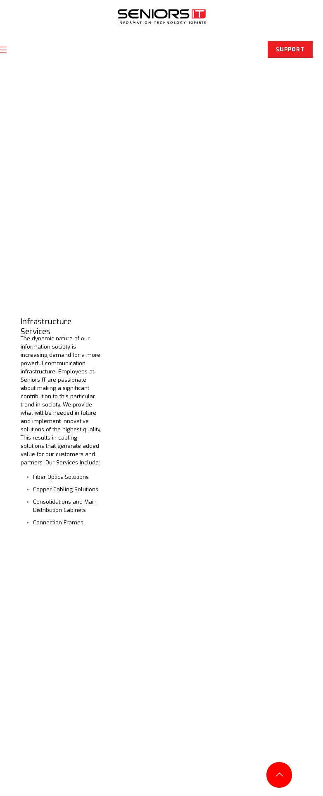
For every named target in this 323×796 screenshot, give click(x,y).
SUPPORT (290, 49)
